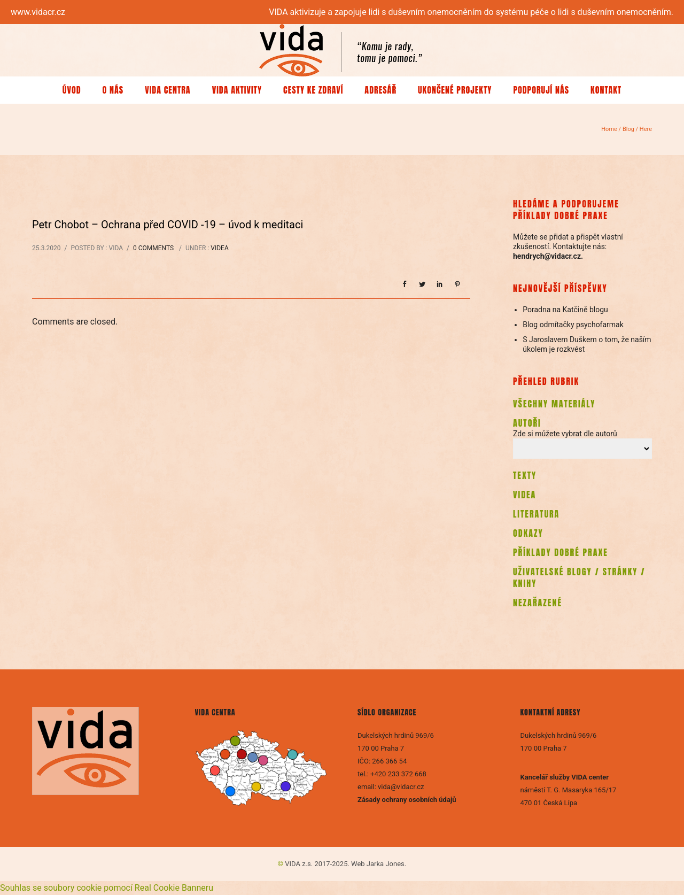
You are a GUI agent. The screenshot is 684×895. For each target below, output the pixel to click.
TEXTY (525, 475)
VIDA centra (167, 89)
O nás (113, 89)
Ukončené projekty (455, 89)
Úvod (72, 89)
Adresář (380, 89)
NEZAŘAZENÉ (537, 602)
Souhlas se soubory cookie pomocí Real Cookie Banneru (106, 888)
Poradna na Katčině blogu (565, 309)
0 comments (153, 248)
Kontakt (605, 89)
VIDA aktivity (237, 89)
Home (609, 129)
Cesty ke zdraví (313, 89)
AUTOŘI (527, 422)
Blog (628, 129)
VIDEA (524, 494)
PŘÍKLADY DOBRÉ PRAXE (560, 552)
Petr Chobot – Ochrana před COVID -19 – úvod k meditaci (167, 224)
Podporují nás (541, 89)
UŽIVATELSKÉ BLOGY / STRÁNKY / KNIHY (579, 577)
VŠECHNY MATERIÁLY (554, 403)
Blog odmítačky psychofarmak (573, 324)
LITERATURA (536, 513)
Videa (219, 248)
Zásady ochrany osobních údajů (407, 800)
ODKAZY (528, 533)
